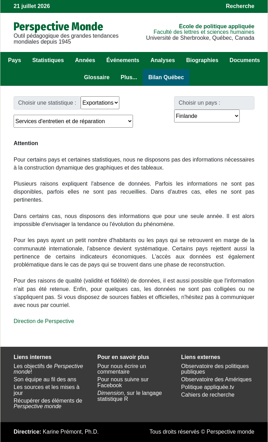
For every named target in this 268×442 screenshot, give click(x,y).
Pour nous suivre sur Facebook (123, 382)
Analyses (162, 60)
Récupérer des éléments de (48, 404)
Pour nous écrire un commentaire (121, 369)
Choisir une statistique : (47, 103)
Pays (14, 60)
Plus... (129, 77)
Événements (122, 60)
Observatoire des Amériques (216, 379)
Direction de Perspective (44, 321)
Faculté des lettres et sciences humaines (204, 32)
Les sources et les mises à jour (47, 390)
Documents (245, 60)
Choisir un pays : (199, 103)
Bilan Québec (166, 77)
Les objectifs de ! (48, 369)
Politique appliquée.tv (207, 387)
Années (85, 60)
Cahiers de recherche (207, 395)
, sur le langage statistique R (129, 396)
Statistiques (48, 60)
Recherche (240, 6)
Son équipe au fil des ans (45, 379)
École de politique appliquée (216, 26)
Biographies (202, 60)
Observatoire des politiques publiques (215, 369)
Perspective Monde (58, 26)
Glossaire (97, 77)
